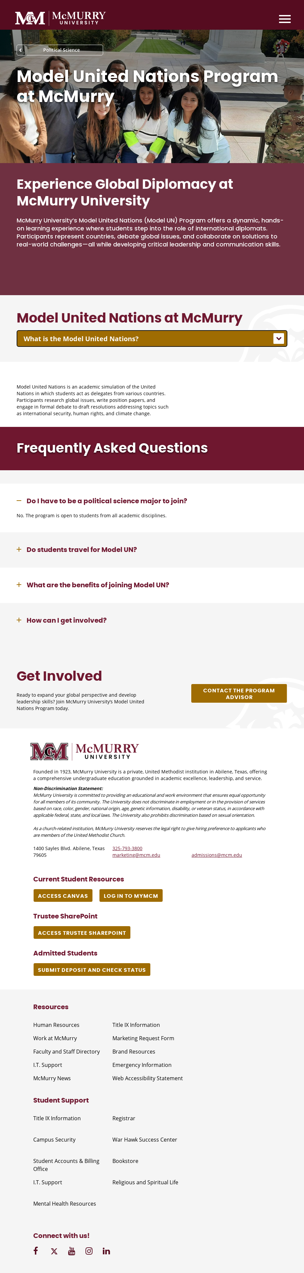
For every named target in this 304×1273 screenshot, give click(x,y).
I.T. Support (47, 1065)
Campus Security (54, 1139)
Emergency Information (142, 1065)
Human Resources (56, 1025)
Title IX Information (136, 1025)
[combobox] (152, 338)
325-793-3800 (127, 848)
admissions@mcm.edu (217, 855)
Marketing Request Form (143, 1038)
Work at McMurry (55, 1038)
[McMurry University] (60, 19)
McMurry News (52, 1078)
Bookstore (125, 1161)
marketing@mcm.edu (136, 855)
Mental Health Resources (64, 1203)
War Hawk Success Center (144, 1139)
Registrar (123, 1118)
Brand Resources (133, 1051)
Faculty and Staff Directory (66, 1051)
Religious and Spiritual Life (145, 1182)
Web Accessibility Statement (147, 1078)
